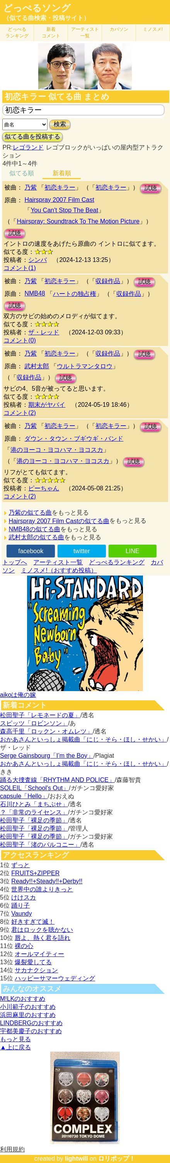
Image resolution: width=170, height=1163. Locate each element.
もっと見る (15, 1039)
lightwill (76, 1158)
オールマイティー (39, 954)
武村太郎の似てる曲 (36, 537)
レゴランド (28, 147)
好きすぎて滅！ (32, 921)
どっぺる (17, 33)
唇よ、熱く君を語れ (42, 938)
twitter (81, 551)
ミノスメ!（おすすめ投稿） (59, 570)
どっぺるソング (37, 8)
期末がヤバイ (46, 404)
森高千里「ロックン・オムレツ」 (46, 731)
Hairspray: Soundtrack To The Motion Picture (78, 221)
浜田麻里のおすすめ (28, 1015)
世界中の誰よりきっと (42, 889)
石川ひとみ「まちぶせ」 (34, 804)
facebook (30, 551)
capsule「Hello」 (24, 796)
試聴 (150, 188)
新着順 (62, 173)
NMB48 (34, 293)
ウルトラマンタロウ (84, 366)
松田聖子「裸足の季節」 (34, 820)
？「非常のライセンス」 (34, 812)
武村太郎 (36, 366)
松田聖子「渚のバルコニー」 (40, 844)
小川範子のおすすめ (28, 1007)
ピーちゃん (43, 488)
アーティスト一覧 (58, 562)
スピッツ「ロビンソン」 (34, 723)
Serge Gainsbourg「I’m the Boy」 (47, 755)
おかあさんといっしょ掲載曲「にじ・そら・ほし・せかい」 (83, 739)
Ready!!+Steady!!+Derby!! (46, 881)
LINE (132, 551)
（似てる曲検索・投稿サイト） (46, 18)
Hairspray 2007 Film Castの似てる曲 (58, 521)
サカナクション (36, 970)
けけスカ (23, 897)
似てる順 (21, 173)
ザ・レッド (43, 332)
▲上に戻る (15, 1047)
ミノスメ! (153, 29)
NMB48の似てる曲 (34, 529)
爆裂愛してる (33, 962)
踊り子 (20, 905)
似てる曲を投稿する (32, 136)
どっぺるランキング (116, 562)
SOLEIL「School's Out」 (34, 788)
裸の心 (24, 946)
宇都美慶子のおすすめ (31, 1031)
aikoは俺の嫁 (18, 694)
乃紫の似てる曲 (30, 512)
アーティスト (85, 33)
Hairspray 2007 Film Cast (59, 199)
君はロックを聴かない (42, 929)
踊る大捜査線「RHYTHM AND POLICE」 (57, 780)
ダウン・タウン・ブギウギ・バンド (73, 438)
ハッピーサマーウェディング (55, 978)
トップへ (14, 562)
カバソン (119, 29)
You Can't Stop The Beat (64, 210)
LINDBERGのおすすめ (31, 1023)
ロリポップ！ (116, 1158)
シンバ (37, 260)
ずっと (20, 865)
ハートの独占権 (74, 293)
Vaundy (21, 913)
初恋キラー (59, 187)
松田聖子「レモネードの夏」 (40, 715)
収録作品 (107, 281)
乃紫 (30, 187)
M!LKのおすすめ (22, 998)
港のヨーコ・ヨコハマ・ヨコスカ (56, 449)
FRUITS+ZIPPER (35, 873)
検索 (60, 124)
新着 (51, 33)
